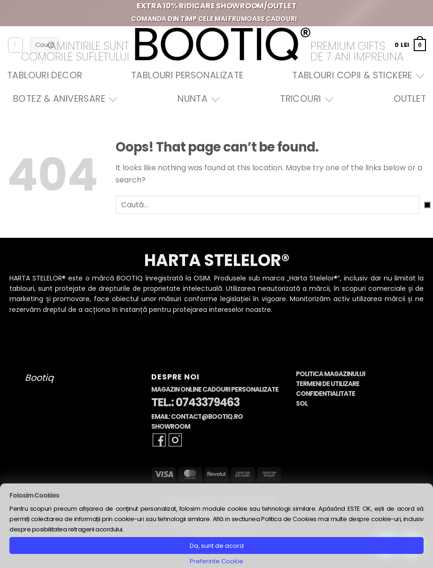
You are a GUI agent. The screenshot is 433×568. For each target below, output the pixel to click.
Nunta (196, 98)
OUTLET (410, 98)
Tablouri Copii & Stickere (356, 75)
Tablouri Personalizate (187, 75)
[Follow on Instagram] (175, 440)
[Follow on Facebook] (159, 440)
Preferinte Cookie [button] (216, 561)
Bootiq (39, 377)
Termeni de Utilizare (327, 383)
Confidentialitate (325, 393)
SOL (302, 403)
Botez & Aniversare (63, 98)
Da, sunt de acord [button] (217, 545)
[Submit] (427, 205)
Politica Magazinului (330, 374)
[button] (410, 45)
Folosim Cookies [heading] (34, 495)
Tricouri (304, 98)
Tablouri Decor (44, 75)
